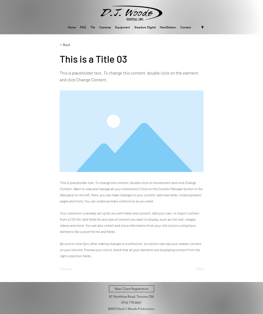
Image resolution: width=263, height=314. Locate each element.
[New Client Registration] (131, 288)
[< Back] (74, 45)
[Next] (193, 269)
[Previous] (74, 269)
